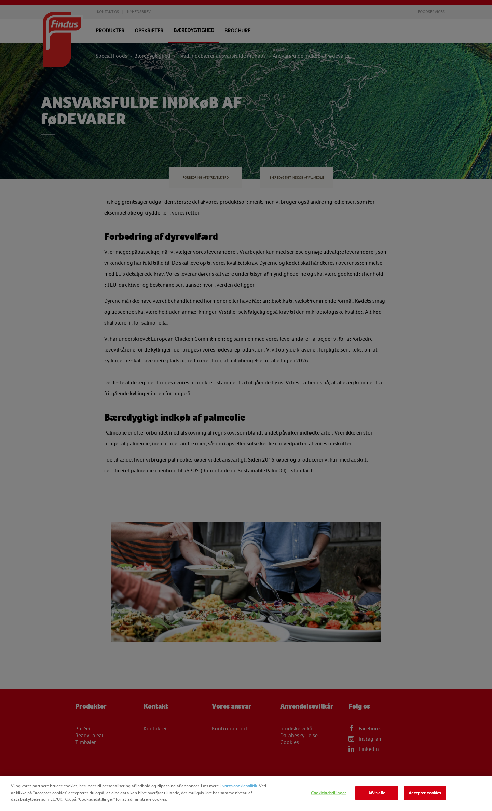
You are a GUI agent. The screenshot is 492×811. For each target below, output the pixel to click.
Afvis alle (376, 793)
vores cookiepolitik (239, 786)
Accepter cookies (425, 793)
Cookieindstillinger (328, 793)
